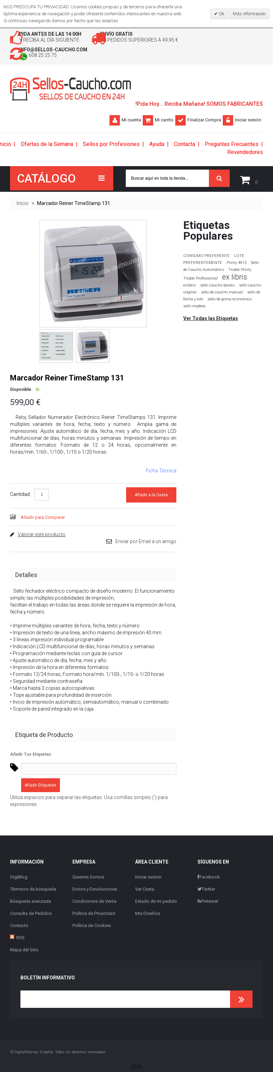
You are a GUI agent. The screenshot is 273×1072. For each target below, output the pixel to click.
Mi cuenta (131, 123)
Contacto (19, 926)
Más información (249, 13)
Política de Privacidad (93, 914)
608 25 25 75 (48, 58)
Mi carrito (164, 123)
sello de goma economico (230, 301)
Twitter (206, 890)
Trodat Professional (200, 280)
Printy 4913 (236, 264)
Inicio (22, 205)
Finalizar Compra (204, 123)
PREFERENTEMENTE (202, 264)
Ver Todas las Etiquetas (210, 320)
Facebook (208, 878)
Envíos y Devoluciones (94, 890)
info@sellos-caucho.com (65, 52)
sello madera (194, 308)
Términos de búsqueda (33, 890)
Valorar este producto (41, 536)
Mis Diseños (147, 914)
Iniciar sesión (248, 123)
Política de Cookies (91, 926)
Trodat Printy (239, 271)
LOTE (239, 257)
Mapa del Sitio (24, 951)
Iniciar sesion (148, 878)
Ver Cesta (144, 890)
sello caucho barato (217, 287)
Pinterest (207, 902)
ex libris (234, 278)
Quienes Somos (88, 878)
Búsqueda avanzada (30, 902)
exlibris (189, 286)
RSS (20, 939)
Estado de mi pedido (156, 902)
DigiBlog (18, 878)
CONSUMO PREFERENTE (206, 257)
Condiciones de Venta (94, 902)
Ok (221, 13)
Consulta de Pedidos (31, 914)
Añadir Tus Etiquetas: (31, 755)
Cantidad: (20, 495)
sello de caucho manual (222, 294)
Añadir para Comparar (43, 518)
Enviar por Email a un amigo (145, 543)
